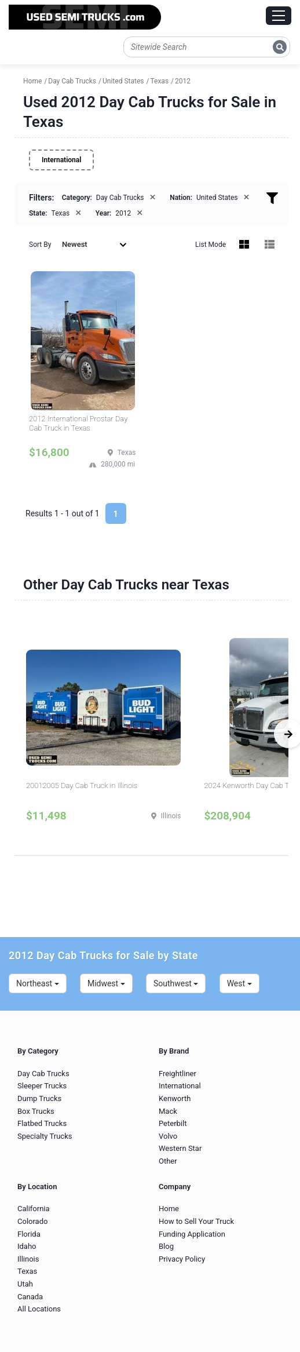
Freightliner (177, 1073)
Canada (30, 1296)
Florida (29, 1234)
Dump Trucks (39, 1098)
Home (169, 1208)
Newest (94, 244)
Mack (168, 1111)
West (239, 983)
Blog (166, 1246)
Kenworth (175, 1098)
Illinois (28, 1259)
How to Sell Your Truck (196, 1221)
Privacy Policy (182, 1259)
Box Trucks (35, 1111)
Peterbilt (172, 1123)
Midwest (106, 983)
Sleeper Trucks (42, 1085)
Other (168, 1161)
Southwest (176, 983)
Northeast (37, 983)
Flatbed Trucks (42, 1123)
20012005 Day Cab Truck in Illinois (81, 785)
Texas (27, 1271)
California (33, 1208)
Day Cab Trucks (43, 1073)
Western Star (180, 1148)
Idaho (26, 1246)
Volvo (168, 1136)
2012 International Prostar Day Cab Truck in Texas (78, 423)
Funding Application (192, 1234)
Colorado (32, 1221)
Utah (25, 1284)
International (61, 160)
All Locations (39, 1308)
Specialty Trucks (44, 1136)
